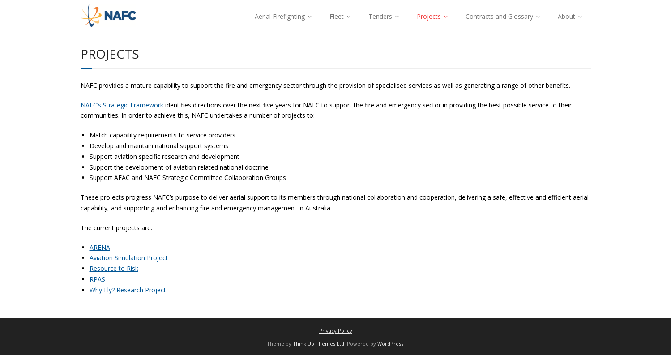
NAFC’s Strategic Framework (122, 105)
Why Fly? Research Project (128, 290)
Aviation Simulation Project (129, 257)
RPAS (97, 279)
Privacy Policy (335, 330)
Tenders (380, 16)
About (566, 16)
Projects (429, 16)
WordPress (390, 343)
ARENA (100, 247)
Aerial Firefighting (280, 16)
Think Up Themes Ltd (318, 343)
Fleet (336, 16)
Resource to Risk (114, 268)
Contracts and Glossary (499, 16)
